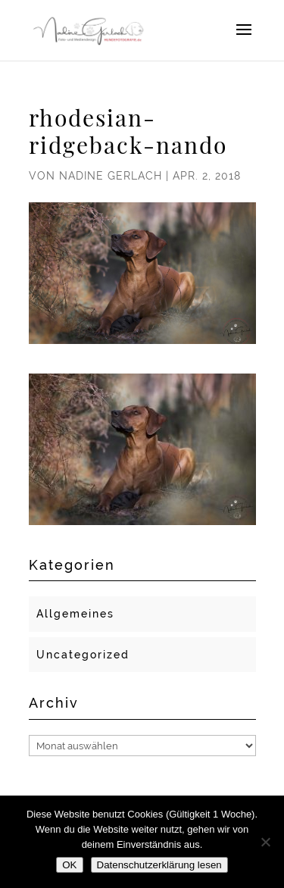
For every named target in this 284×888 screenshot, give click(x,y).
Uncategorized (83, 655)
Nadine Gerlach (110, 176)
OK (69, 865)
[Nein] (265, 841)
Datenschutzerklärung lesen (159, 865)
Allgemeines (75, 614)
